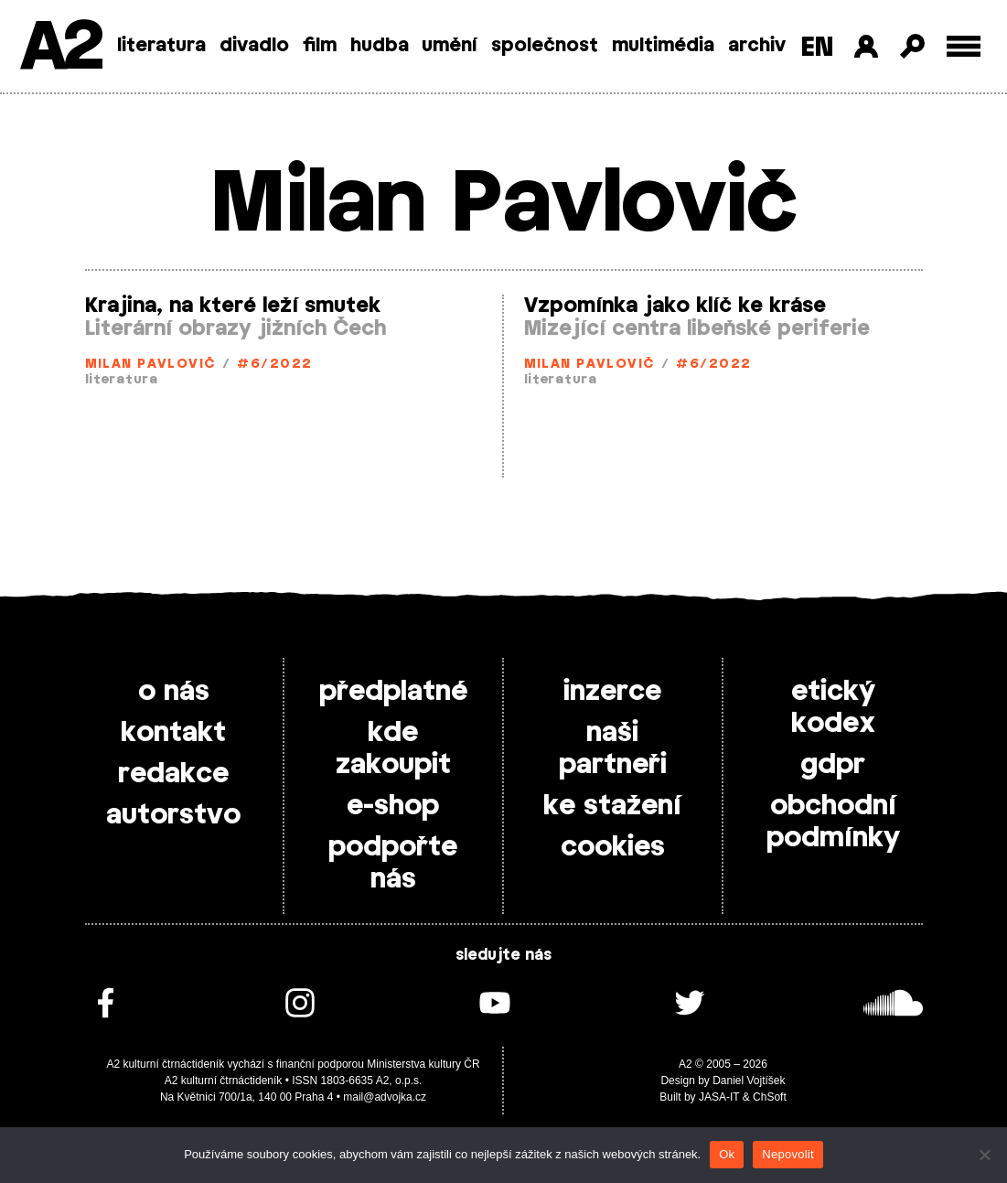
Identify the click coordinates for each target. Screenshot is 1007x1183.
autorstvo (173, 815)
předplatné (393, 691)
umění (449, 46)
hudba (379, 46)
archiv (757, 46)
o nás (173, 691)
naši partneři (613, 748)
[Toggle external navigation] (963, 46)
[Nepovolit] (984, 1154)
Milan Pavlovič (150, 364)
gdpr (832, 764)
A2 (60, 48)
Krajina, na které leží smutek (232, 305)
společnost (544, 46)
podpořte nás (392, 863)
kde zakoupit (393, 748)
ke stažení (612, 806)
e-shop (393, 806)
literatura (161, 46)
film (320, 46)
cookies (613, 847)
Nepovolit (787, 1154)
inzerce (612, 691)
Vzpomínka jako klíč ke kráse (675, 305)
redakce (173, 774)
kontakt (173, 732)
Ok (726, 1154)
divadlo (254, 46)
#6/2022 (274, 364)
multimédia (663, 46)
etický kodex (833, 707)
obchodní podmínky (833, 822)
